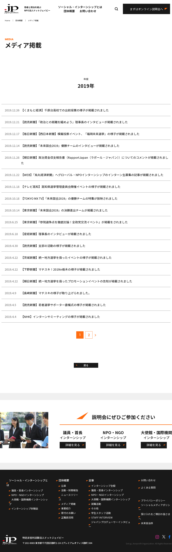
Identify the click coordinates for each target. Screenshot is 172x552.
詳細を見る (72, 445)
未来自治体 (147, 523)
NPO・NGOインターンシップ (27, 495)
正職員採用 (67, 517)
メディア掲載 (68, 504)
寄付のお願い (68, 513)
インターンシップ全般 (103, 485)
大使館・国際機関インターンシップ (110, 499)
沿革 (63, 485)
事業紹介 (66, 508)
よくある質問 (148, 487)
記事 (91, 480)
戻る (86, 365)
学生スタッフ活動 (101, 513)
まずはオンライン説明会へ (146, 9)
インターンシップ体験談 (24, 508)
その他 (95, 508)
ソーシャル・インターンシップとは (80, 7)
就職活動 (96, 504)
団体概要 (69, 11)
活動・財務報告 (69, 490)
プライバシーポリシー (153, 500)
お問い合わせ (88, 11)
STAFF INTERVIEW (101, 517)
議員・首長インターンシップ (27, 490)
